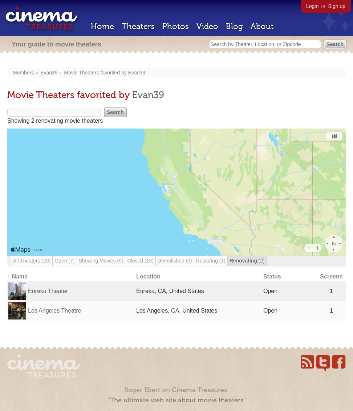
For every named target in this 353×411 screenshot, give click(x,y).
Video (207, 26)
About (262, 26)
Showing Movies (101, 261)
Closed (140, 261)
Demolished (175, 261)
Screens (331, 276)
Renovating (247, 261)
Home (102, 26)
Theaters (138, 26)
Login (312, 6)
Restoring (211, 261)
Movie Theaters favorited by (96, 73)
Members (23, 73)
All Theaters (31, 261)
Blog (234, 26)
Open (64, 261)
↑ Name (17, 276)
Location (148, 276)
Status (272, 276)
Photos (175, 26)
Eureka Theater (48, 291)
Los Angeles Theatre (54, 311)
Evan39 (48, 73)
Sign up (336, 6)
